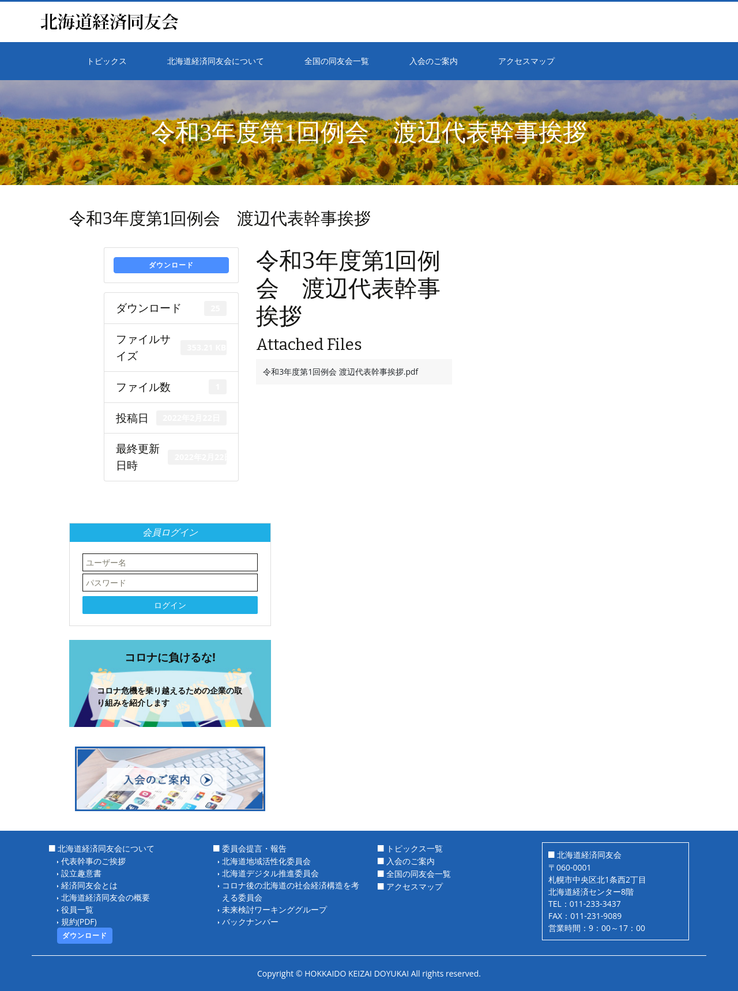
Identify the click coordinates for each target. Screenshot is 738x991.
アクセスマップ (414, 886)
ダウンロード (171, 265)
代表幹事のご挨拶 (93, 861)
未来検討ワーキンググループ (274, 909)
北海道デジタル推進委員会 (270, 873)
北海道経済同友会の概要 (105, 897)
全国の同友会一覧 (418, 873)
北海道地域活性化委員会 (266, 861)
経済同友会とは (89, 885)
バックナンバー (250, 921)
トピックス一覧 (414, 848)
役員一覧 (77, 909)
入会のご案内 (410, 861)
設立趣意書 (81, 873)
